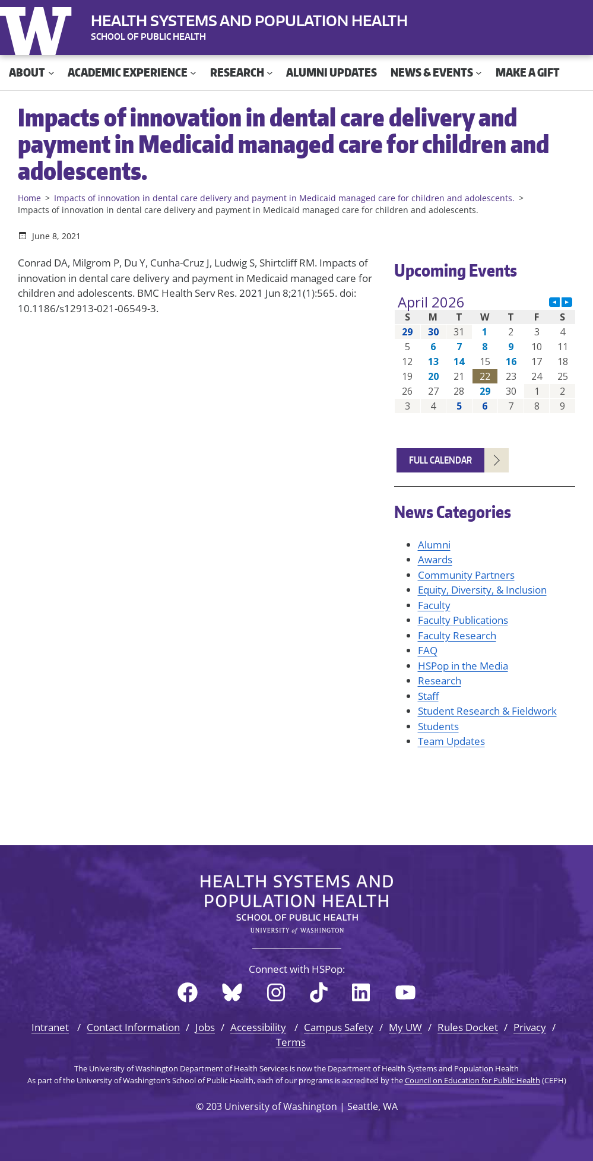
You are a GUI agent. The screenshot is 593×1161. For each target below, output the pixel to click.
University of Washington (38, 28)
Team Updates (451, 741)
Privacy (529, 1027)
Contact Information (133, 1027)
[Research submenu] (270, 72)
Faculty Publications (463, 620)
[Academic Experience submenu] (193, 72)
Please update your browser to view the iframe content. (485, 354)
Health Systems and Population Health (249, 20)
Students (438, 726)
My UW (405, 1027)
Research (439, 680)
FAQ (427, 650)
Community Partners (466, 575)
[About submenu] (51, 72)
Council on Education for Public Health (472, 1080)
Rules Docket (467, 1027)
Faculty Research (457, 635)
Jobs (205, 1027)
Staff (428, 696)
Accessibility (258, 1027)
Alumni (434, 544)
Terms (291, 1042)
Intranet (50, 1027)
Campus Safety (338, 1027)
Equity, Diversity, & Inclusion (482, 590)
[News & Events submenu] (478, 72)
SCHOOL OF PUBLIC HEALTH (148, 36)
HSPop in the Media (463, 666)
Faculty (434, 605)
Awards (435, 559)
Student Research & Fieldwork (487, 711)
